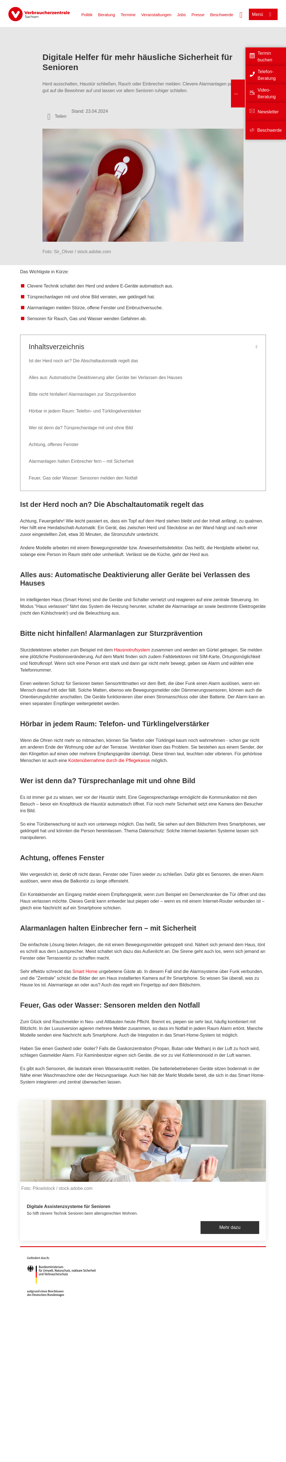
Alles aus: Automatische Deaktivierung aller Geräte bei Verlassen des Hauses (105, 377)
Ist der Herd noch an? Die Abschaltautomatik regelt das (83, 360)
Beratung (106, 14)
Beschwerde (221, 14)
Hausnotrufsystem (132, 650)
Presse (198, 14)
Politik (86, 14)
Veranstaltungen (156, 14)
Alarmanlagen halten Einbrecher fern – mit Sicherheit (81, 461)
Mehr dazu (229, 1227)
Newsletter (268, 111)
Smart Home (84, 971)
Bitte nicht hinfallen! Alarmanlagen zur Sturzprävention (82, 394)
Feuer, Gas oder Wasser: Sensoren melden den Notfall (83, 478)
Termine (128, 14)
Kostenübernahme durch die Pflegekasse (109, 760)
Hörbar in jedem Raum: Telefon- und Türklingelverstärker (85, 411)
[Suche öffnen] (241, 14)
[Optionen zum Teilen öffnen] (57, 116)
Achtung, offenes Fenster (53, 444)
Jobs (181, 14)
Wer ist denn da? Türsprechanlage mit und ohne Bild (81, 427)
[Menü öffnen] (263, 14)
